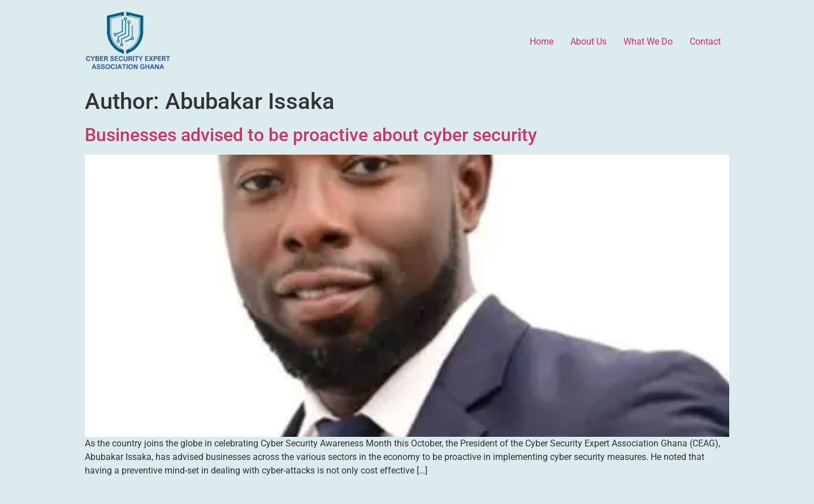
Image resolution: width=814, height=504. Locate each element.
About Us (588, 41)
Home (541, 41)
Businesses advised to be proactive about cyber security (311, 135)
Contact (705, 41)
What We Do (648, 41)
